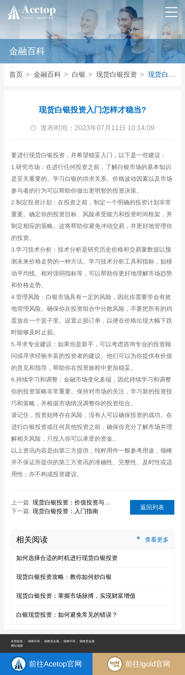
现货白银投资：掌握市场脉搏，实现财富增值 (76, 595)
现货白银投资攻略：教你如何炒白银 (64, 577)
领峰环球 (34, 641)
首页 (16, 74)
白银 (78, 74)
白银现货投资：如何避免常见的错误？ (67, 614)
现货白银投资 (116, 74)
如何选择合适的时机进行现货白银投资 (67, 558)
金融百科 (47, 74)
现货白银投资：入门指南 (65, 511)
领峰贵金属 (51, 641)
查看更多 (157, 539)
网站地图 (17, 645)
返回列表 (152, 507)
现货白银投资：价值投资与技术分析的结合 (74, 502)
